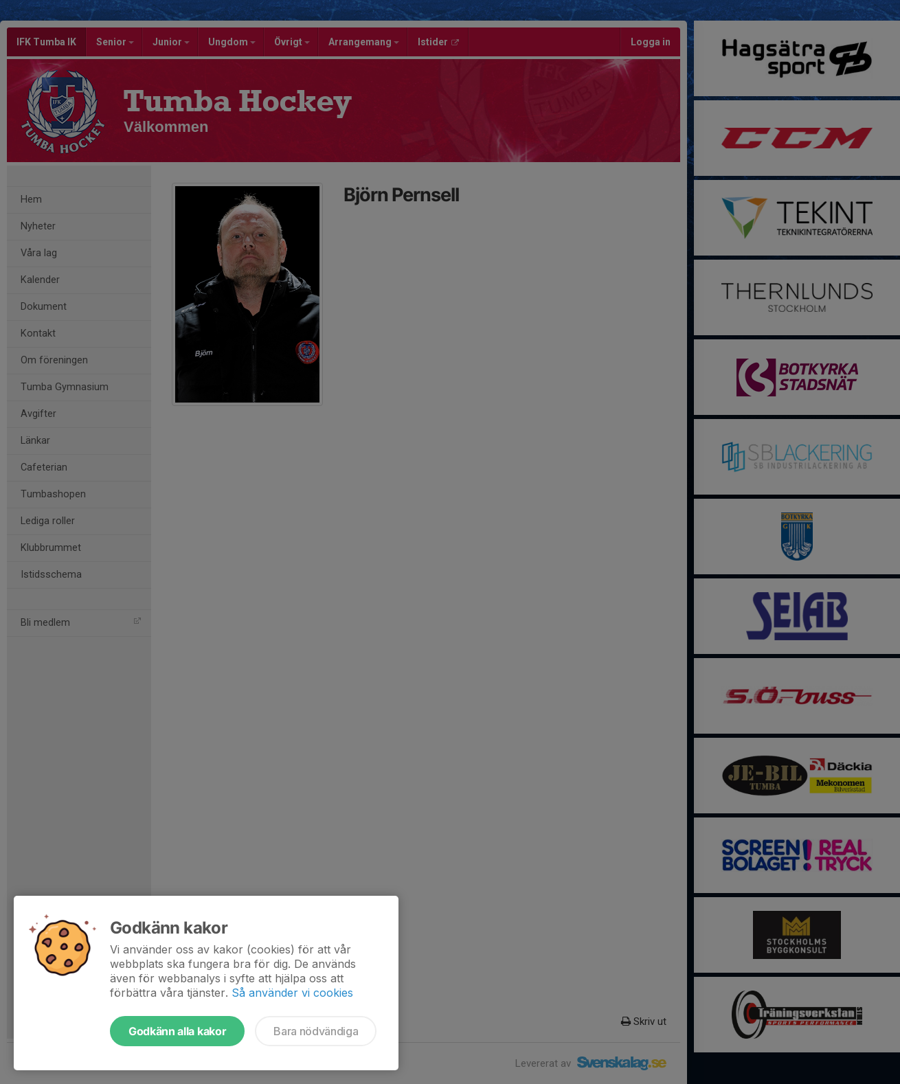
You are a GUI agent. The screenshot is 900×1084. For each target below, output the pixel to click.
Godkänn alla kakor (177, 1031)
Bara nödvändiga (315, 1031)
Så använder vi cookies (292, 993)
